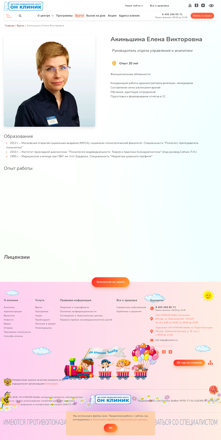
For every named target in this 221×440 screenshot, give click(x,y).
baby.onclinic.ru (11, 404)
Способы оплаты (13, 336)
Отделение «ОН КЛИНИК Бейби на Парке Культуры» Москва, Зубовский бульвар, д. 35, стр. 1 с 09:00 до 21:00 (184, 331)
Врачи (79, 15)
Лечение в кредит (45, 323)
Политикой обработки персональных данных (120, 419)
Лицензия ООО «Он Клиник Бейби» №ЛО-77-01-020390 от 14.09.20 (177, 400)
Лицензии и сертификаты (74, 307)
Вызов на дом (95, 15)
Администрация (13, 311)
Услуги (39, 300)
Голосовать (52, 383)
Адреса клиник (129, 15)
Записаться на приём (110, 282)
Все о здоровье (159, 5)
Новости (9, 319)
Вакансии (9, 315)
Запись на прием (202, 15)
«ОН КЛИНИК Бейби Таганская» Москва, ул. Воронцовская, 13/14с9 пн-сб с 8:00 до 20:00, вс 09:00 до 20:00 (176, 319)
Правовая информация (75, 300)
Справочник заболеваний (131, 307)
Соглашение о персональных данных (81, 315)
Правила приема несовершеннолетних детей (86, 319)
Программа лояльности (17, 332)
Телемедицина (43, 327)
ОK (110, 427)
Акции (112, 15)
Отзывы (8, 327)
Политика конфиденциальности (78, 311)
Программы (64, 15)
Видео (7, 323)
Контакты (9, 307)
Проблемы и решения (129, 311)
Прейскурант (42, 319)
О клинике (11, 300)
